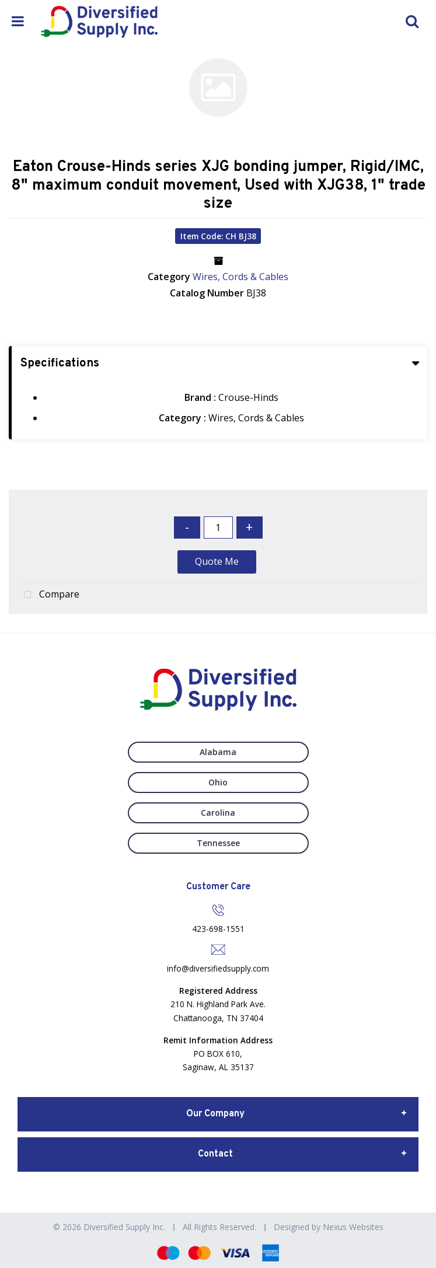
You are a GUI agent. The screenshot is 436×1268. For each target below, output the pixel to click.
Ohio (218, 782)
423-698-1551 (218, 928)
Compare (48, 595)
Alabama (218, 751)
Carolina (218, 812)
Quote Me (217, 561)
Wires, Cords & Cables (240, 276)
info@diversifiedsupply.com (218, 968)
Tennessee (218, 842)
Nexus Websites (353, 1226)
